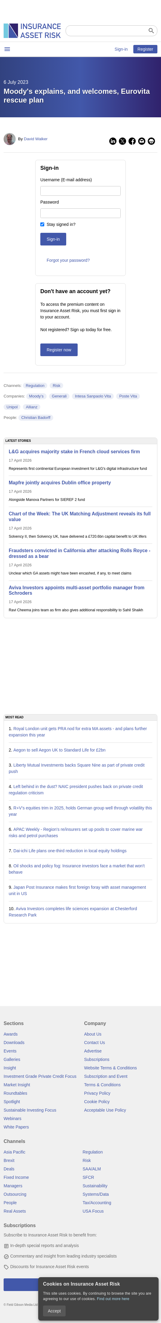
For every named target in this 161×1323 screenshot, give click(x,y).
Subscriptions (97, 1059)
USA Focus (93, 1211)
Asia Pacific (14, 1152)
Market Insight (17, 1084)
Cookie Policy (97, 1101)
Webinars (12, 1118)
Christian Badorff (36, 417)
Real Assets (15, 1211)
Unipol (12, 407)
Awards (10, 1034)
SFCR (88, 1177)
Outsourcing (15, 1194)
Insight (10, 1067)
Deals (9, 1168)
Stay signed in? (61, 224)
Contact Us (94, 1042)
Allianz (31, 407)
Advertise (93, 1051)
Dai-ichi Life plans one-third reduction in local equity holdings (70, 850)
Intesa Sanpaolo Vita (93, 396)
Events (10, 1051)
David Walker (36, 139)
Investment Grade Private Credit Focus (40, 1076)
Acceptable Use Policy (105, 1110)
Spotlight (12, 1101)
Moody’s (36, 396)
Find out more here (113, 1299)
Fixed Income (16, 1177)
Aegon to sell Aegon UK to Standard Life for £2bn (60, 750)
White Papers (16, 1127)
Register (145, 49)
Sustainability (95, 1185)
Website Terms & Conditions (110, 1067)
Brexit (9, 1160)
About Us (93, 1034)
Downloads (14, 1042)
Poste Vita (128, 396)
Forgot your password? (68, 260)
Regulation (35, 385)
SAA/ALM (92, 1168)
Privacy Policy (97, 1093)
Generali (59, 396)
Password (49, 202)
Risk (56, 385)
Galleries (12, 1059)
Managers (13, 1185)
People (10, 1202)
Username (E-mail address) (66, 180)
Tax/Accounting (97, 1202)
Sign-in (121, 49)
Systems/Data (96, 1194)
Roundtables (15, 1093)
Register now (59, 349)
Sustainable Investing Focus (30, 1110)
